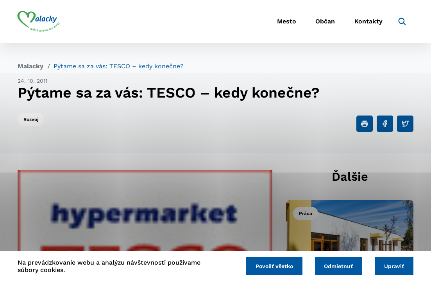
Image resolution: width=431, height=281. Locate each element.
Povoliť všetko (274, 266)
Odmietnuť (338, 266)
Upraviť (394, 266)
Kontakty (368, 21)
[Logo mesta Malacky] (39, 21)
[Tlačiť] (364, 124)
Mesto (285, 21)
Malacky (30, 66)
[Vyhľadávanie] (402, 21)
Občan (324, 21)
